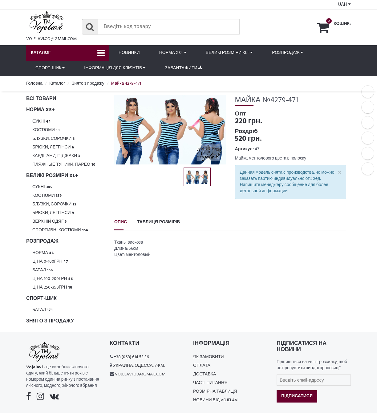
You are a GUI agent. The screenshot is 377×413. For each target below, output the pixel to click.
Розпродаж (287, 52)
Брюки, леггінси (53, 147)
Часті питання (210, 383)
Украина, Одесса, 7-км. (139, 365)
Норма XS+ (172, 52)
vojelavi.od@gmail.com (51, 39)
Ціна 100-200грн (52, 278)
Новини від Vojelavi (215, 400)
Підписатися (297, 396)
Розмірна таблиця (215, 391)
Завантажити (183, 68)
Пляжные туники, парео (63, 164)
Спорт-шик (50, 68)
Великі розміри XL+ (229, 52)
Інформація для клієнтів (114, 68)
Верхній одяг (49, 221)
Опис (120, 222)
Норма (43, 253)
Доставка (204, 374)
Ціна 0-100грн (50, 261)
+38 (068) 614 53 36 (131, 357)
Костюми (45, 130)
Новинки (129, 52)
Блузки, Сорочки (53, 138)
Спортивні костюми (60, 230)
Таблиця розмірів (158, 222)
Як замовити (208, 357)
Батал (42, 270)
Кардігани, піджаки (56, 156)
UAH (344, 4)
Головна (34, 83)
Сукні (41, 121)
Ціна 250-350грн (52, 287)
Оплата (201, 365)
